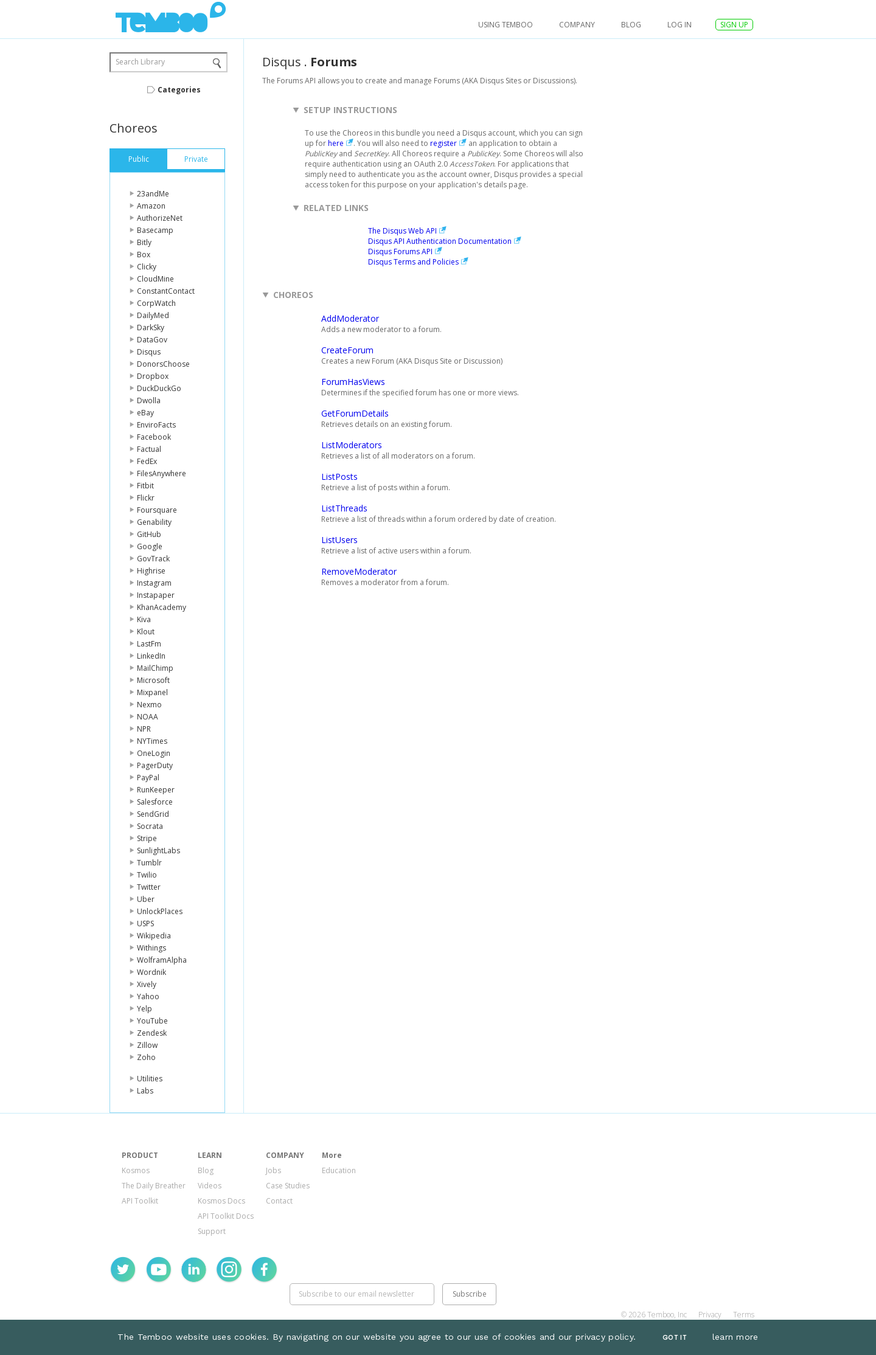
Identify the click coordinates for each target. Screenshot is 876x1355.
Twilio (147, 875)
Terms (743, 1314)
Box (143, 254)
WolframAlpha (162, 960)
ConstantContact (166, 291)
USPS (145, 923)
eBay (145, 412)
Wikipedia (154, 935)
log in (679, 24)
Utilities (149, 1078)
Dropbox (153, 376)
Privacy (709, 1314)
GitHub (149, 534)
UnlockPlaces (159, 911)
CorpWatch (156, 303)
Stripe (147, 838)
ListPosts (339, 476)
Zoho (146, 1057)
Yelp (144, 1008)
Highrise (151, 571)
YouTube (152, 1021)
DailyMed (153, 315)
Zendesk (152, 1033)
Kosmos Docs (221, 1201)
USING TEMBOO (505, 24)
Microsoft (153, 680)
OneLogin (153, 753)
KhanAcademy (161, 607)
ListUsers (339, 540)
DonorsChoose (163, 364)
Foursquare (157, 510)
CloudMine (155, 279)
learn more (735, 1337)
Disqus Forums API (400, 251)
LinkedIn (151, 656)
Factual (149, 449)
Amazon (151, 206)
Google (149, 546)
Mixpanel (152, 692)
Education (339, 1170)
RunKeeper (156, 790)
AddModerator (350, 318)
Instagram (154, 583)
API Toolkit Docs (226, 1216)
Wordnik (151, 972)
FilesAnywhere (161, 473)
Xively (146, 984)
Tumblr (149, 863)
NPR (144, 729)
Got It (674, 1338)
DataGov (152, 339)
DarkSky (150, 327)
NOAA (147, 717)
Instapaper (156, 595)
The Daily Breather (154, 1185)
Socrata (150, 826)
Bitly (144, 242)
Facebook (154, 437)
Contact (279, 1201)
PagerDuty (155, 765)
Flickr (146, 498)
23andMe (153, 194)
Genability (154, 522)
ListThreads (344, 508)
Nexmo (149, 704)
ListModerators (351, 445)
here (336, 143)
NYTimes (152, 741)
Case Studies (288, 1185)
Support (212, 1231)
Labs (145, 1091)
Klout (146, 631)
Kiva (144, 619)
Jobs (273, 1170)
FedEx (147, 461)
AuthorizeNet (159, 218)
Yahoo (148, 996)
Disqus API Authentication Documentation (440, 241)
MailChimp (155, 668)
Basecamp (155, 230)
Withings (151, 948)
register (443, 143)
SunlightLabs (158, 850)
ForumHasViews (353, 381)
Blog (631, 24)
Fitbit (145, 485)
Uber (146, 899)
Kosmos (136, 1170)
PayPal (148, 777)
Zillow (147, 1045)
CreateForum (347, 350)
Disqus (149, 352)
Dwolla (149, 400)
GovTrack (153, 558)
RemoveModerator (359, 571)
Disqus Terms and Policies (413, 262)
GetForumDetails (355, 413)
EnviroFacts (156, 425)
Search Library (140, 62)
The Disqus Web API (402, 231)
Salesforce (155, 802)
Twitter (149, 887)
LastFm (149, 644)
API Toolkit (140, 1201)
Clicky (146, 267)
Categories (179, 90)
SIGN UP (734, 24)
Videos (209, 1185)
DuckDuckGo (159, 388)
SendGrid (153, 814)
